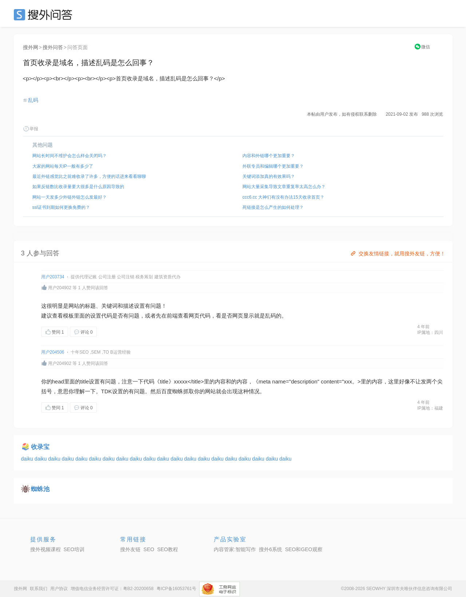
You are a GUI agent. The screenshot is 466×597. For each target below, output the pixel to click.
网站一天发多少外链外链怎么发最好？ (69, 197)
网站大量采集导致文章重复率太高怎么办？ (283, 186)
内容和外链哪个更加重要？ (268, 155)
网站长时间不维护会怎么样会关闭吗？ (69, 155)
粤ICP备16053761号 (176, 588)
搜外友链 (130, 549)
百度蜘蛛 (172, 391)
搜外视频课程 (45, 549)
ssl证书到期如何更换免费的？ (61, 207)
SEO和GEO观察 (304, 549)
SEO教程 (167, 549)
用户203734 (52, 276)
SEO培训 (74, 549)
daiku (28, 459)
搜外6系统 (270, 549)
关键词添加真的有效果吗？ (268, 176)
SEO (45, 14)
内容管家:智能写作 (235, 549)
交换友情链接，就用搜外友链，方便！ (397, 253)
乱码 (33, 100)
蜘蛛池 (40, 489)
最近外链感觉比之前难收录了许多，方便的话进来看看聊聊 (89, 176)
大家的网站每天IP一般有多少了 (62, 166)
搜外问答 (53, 47)
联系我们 (38, 588)
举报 (30, 128)
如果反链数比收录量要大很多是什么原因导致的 (78, 186)
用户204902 (59, 287)
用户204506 (52, 352)
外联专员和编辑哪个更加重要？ (273, 166)
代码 (106, 316)
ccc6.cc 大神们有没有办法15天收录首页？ (283, 197)
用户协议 (59, 588)
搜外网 (30, 47)
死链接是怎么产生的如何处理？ (273, 207)
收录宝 (40, 446)
